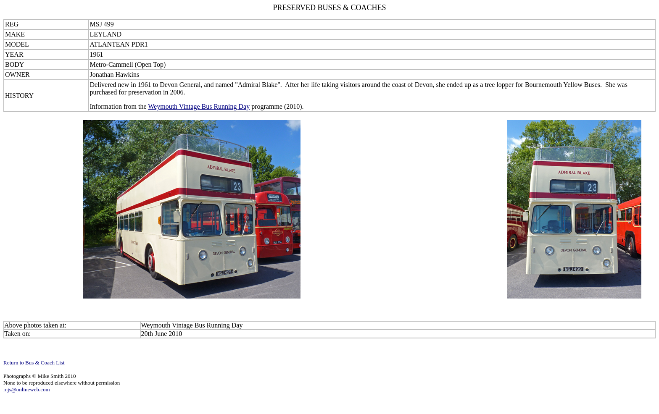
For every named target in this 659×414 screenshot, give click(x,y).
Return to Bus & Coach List (34, 362)
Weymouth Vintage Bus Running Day (199, 106)
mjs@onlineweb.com (26, 389)
